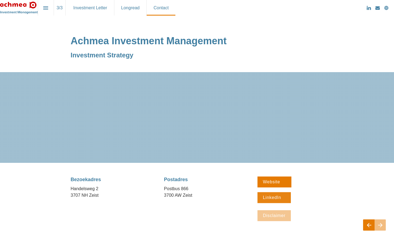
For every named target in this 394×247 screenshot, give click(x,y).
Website (274, 182)
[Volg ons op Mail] (377, 8)
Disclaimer (274, 217)
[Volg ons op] (386, 8)
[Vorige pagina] (369, 225)
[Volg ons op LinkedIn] (369, 8)
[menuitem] (90, 8)
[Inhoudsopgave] (46, 8)
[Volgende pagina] (380, 225)
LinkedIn (274, 198)
